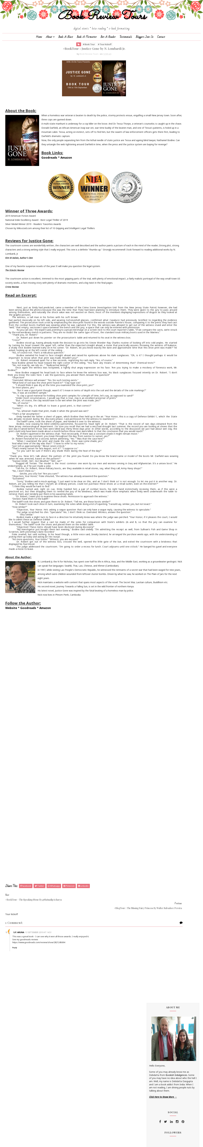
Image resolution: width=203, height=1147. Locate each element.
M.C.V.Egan (146, 345)
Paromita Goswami (151, 366)
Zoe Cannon (147, 417)
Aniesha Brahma (149, 251)
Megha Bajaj (147, 353)
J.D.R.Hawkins (148, 235)
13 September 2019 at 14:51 (53, 1056)
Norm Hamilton (149, 363)
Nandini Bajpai (148, 361)
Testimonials (126, 53)
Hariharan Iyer (148, 313)
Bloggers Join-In (144, 53)
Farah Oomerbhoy (150, 307)
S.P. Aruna (33, 1056)
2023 (147, 542)
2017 (147, 600)
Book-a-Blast (66, 53)
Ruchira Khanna (149, 374)
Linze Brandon (148, 342)
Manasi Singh (148, 350)
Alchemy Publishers (151, 240)
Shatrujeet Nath (149, 401)
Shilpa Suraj (147, 404)
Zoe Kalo (145, 420)
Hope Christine (148, 318)
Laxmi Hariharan (149, 339)
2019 (147, 557)
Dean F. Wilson (148, 286)
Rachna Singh (148, 369)
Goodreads (21, 198)
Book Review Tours (101, 29)
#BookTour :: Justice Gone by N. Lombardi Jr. (167, 573)
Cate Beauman (148, 272)
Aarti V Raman (148, 238)
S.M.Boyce (146, 379)
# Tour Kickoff (82, 63)
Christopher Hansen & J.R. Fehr (157, 280)
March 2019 (153, 585)
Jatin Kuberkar (148, 323)
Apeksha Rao (147, 259)
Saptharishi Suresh (150, 390)
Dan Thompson (149, 283)
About (49, 53)
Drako (144, 288)
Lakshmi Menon (149, 337)
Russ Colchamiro (149, 377)
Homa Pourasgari (150, 315)
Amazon (38, 198)
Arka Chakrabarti (149, 262)
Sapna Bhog (147, 387)
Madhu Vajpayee (149, 347)
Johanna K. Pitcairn (150, 326)
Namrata (145, 358)
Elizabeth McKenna (151, 294)
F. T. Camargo (148, 302)
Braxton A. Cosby (150, 270)
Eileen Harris (147, 291)
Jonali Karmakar (149, 329)
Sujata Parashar (149, 412)
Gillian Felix (146, 310)
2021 (147, 549)
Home (39, 53)
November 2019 (156, 564)
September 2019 (156, 568)
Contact (161, 53)
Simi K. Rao (146, 409)
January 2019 (154, 593)
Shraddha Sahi (148, 406)
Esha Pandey (147, 299)
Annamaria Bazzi (149, 254)
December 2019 (156, 560)
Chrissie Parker (148, 278)
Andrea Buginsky (149, 248)
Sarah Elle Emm (149, 393)
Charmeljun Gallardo (151, 275)
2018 (147, 596)
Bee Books (146, 267)
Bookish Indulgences (168, 132)
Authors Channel (149, 264)
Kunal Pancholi (148, 334)
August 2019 (154, 577)
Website (19, 737)
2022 (147, 545)
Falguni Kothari (148, 305)
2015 (147, 608)
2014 (147, 612)
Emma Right (147, 296)
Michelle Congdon (150, 355)
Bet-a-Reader (108, 53)
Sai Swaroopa (148, 385)
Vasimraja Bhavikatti (151, 414)
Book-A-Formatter (87, 53)
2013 (147, 615)
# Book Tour (67, 63)
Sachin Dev (146, 382)
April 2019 (153, 581)
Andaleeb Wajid (149, 246)
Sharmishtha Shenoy (151, 398)
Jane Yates (146, 320)
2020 (147, 553)
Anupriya (145, 256)
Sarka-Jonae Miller (150, 396)
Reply (30, 1071)
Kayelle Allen (147, 331)
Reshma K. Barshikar (151, 372)
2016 (147, 604)
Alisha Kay (146, 243)
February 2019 (155, 589)
